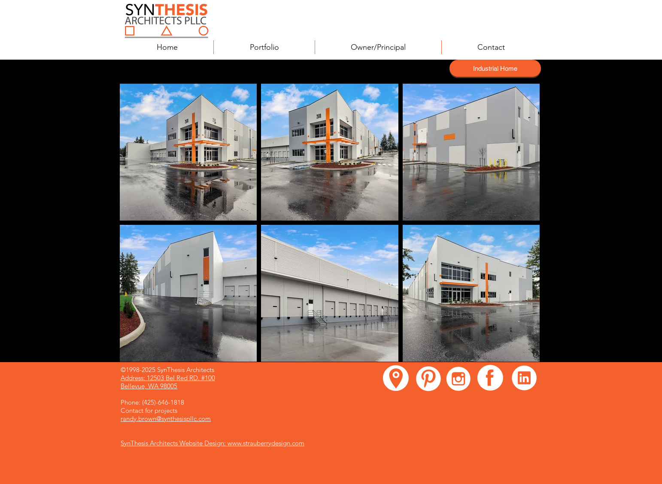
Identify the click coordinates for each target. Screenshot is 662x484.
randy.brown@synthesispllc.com (166, 418)
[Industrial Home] (495, 68)
